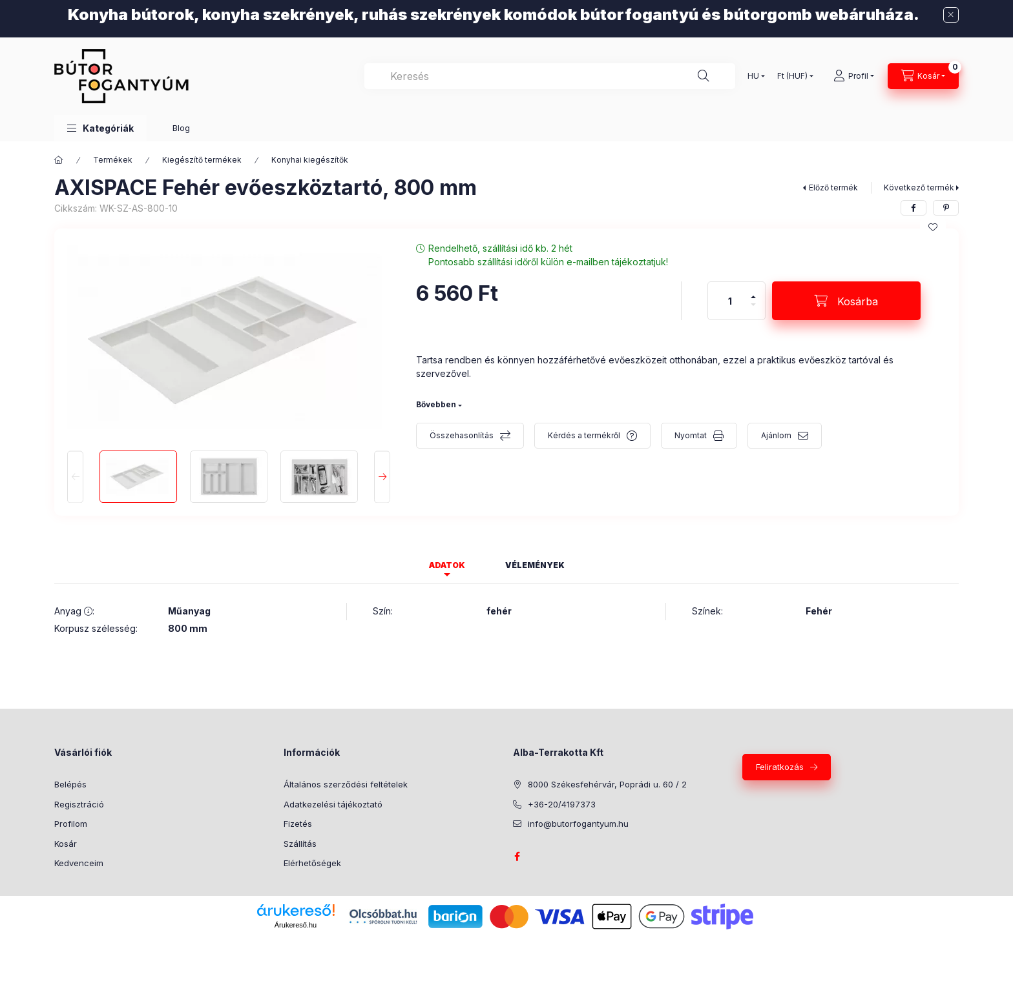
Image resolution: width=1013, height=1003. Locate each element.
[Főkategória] (58, 160)
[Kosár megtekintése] (923, 76)
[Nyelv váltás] (753, 76)
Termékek (112, 160)
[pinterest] (946, 208)
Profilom (70, 823)
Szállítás (300, 843)
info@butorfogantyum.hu (578, 823)
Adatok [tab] (447, 565)
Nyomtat (690, 435)
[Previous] (75, 477)
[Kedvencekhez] (933, 227)
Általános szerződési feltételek (346, 784)
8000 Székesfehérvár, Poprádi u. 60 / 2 (607, 784)
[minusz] (753, 310)
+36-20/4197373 (562, 804)
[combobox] (549, 76)
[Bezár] (951, 15)
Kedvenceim (78, 863)
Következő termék (919, 187)
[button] (100, 128)
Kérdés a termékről (584, 435)
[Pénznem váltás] (792, 76)
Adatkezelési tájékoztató (333, 804)
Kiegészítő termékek (202, 160)
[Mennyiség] (730, 300)
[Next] (382, 477)
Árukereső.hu (296, 925)
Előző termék (833, 187)
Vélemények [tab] (535, 565)
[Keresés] (703, 76)
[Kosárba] (846, 300)
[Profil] (854, 76)
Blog (181, 128)
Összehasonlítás (462, 435)
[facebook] (913, 208)
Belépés (70, 784)
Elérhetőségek (312, 863)
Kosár (65, 843)
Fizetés (298, 823)
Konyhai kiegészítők (309, 160)
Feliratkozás (780, 767)
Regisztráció (79, 804)
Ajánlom (776, 435)
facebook (517, 856)
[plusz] (753, 291)
